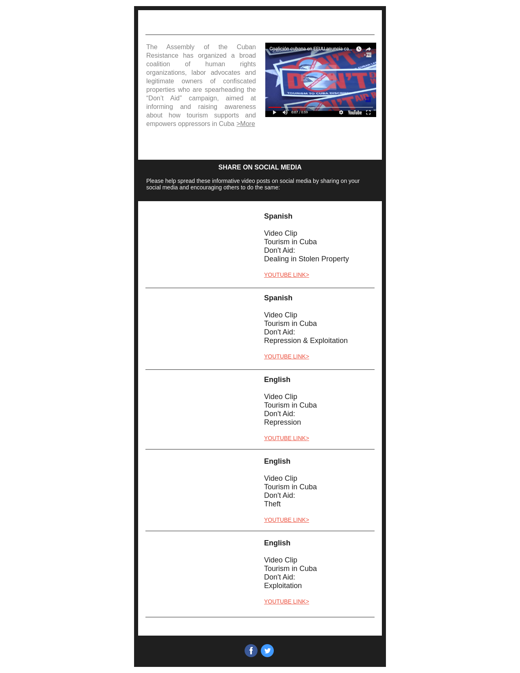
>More (245, 123)
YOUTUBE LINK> (286, 274)
